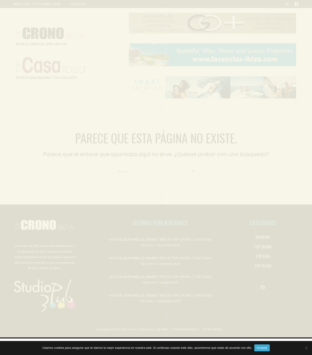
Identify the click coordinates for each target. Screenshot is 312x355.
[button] (288, 4)
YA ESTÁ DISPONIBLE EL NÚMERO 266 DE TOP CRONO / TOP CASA (160, 292)
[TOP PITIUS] (262, 282)
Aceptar (262, 347)
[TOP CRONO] (263, 263)
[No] (306, 348)
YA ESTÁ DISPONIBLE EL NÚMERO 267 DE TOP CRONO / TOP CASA (160, 274)
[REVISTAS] (263, 253)
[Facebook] (296, 4)
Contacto (76, 4)
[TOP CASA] (262, 273)
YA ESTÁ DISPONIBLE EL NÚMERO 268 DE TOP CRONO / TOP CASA (160, 256)
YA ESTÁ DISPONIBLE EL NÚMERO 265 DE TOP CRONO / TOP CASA (160, 311)
